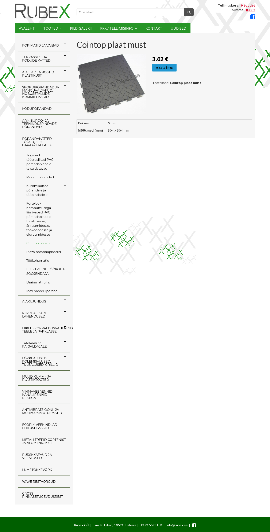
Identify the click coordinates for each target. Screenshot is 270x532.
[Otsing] (189, 12)
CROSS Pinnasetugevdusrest (42, 495)
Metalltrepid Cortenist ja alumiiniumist (44, 441)
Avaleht (31, 28)
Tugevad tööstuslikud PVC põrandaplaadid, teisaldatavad (39, 161)
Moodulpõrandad (40, 177)
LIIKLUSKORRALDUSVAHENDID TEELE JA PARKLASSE (46, 329)
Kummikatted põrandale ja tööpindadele (37, 190)
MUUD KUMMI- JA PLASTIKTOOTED (36, 378)
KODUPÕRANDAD (36, 109)
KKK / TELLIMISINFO (155, 28)
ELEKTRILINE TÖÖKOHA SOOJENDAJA (45, 271)
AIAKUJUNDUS (34, 301)
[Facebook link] (252, 17)
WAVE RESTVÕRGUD (38, 482)
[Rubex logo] (42, 11)
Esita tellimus (164, 68)
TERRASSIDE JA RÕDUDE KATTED (36, 58)
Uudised (239, 28)
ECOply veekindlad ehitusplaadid (39, 426)
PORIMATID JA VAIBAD (40, 45)
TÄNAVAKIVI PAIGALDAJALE (34, 344)
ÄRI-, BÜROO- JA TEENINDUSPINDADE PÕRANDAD (39, 123)
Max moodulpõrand (42, 291)
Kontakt (205, 28)
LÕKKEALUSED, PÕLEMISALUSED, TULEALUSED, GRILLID (40, 361)
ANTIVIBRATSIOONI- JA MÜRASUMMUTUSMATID (42, 411)
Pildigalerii (105, 28)
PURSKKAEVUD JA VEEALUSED (37, 456)
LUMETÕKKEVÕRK (37, 470)
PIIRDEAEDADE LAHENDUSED (34, 314)
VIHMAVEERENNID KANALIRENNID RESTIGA (37, 394)
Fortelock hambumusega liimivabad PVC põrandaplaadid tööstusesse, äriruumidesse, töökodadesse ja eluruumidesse (39, 218)
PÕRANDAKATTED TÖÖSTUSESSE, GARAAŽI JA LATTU (37, 142)
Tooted (64, 28)
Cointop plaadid (38, 243)
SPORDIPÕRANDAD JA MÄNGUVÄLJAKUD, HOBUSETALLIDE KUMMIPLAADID (40, 92)
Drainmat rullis (38, 282)
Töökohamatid (37, 260)
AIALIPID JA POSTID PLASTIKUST (38, 73)
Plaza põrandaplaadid (43, 252)
